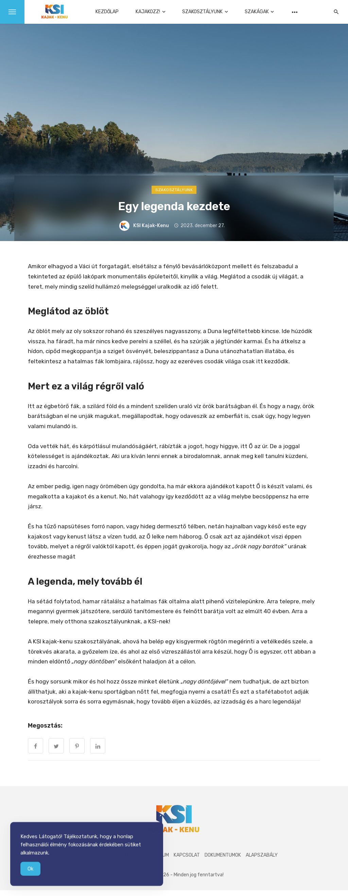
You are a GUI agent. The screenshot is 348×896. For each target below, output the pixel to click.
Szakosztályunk (202, 12)
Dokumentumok (223, 855)
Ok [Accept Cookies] (30, 871)
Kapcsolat (187, 855)
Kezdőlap (107, 12)
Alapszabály (262, 855)
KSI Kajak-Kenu (151, 225)
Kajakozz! (148, 12)
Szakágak (257, 12)
